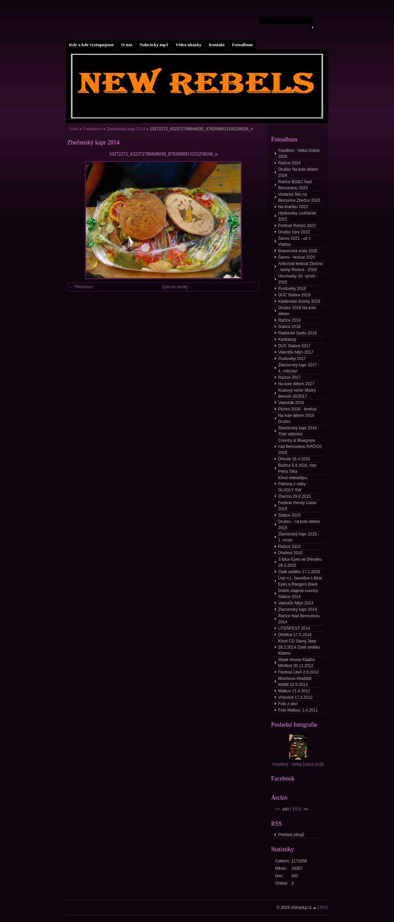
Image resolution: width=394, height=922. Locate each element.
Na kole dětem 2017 (296, 384)
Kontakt (217, 44)
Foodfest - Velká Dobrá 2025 (299, 153)
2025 (296, 809)
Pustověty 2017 (292, 358)
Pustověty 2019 (292, 288)
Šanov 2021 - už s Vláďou (294, 241)
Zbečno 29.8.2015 (294, 496)
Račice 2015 (289, 546)
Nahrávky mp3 (154, 44)
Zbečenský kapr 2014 (125, 129)
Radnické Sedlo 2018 (297, 333)
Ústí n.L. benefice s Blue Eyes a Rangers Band (300, 581)
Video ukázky (188, 44)
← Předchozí (81, 287)
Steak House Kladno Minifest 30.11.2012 (296, 662)
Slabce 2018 (289, 326)
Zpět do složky (175, 287)
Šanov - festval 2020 (296, 257)
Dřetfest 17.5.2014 (294, 634)
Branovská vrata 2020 (298, 251)
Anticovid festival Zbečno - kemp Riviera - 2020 (300, 266)
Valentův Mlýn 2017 (296, 352)
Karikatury (287, 339)
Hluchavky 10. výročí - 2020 (298, 279)
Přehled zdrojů (291, 834)
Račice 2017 (289, 377)
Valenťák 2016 (291, 402)
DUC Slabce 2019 (294, 295)
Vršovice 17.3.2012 (295, 697)
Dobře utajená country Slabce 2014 (298, 593)
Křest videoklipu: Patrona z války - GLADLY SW (293, 483)
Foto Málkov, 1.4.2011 (298, 710)
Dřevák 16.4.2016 (294, 459)
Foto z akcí (288, 703)
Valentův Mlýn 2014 (296, 603)
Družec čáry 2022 (294, 232)
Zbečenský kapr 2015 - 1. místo (298, 537)
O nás (126, 44)
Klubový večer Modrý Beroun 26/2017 (297, 393)
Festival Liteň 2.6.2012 (298, 672)
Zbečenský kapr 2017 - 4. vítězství (298, 368)
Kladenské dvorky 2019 (299, 301)
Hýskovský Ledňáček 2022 (297, 216)
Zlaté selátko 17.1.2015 (299, 571)
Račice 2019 (289, 320)
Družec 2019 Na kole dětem (297, 310)
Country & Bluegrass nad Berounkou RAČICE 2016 (300, 446)
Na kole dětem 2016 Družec (296, 418)
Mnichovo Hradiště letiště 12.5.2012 (294, 681)
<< (277, 809)
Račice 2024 (289, 163)
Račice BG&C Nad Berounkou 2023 (294, 184)
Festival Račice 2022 (297, 225)
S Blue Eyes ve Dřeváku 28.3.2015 (300, 562)
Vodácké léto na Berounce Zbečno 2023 (299, 197)
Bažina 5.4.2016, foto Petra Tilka (297, 468)
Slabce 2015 (289, 515)
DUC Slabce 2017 (294, 345)
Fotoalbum (242, 44)
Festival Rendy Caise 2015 (297, 505)
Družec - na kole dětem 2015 (299, 524)
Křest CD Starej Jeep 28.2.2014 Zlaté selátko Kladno (299, 647)
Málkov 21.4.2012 (294, 691)
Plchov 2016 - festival (297, 409)
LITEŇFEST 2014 (294, 628)
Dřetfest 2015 (290, 553)
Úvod (73, 129)
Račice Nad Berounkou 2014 (299, 619)
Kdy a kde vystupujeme (91, 44)
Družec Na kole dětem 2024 (298, 172)
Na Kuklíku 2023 (293, 206)
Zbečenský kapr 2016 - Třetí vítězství (298, 431)
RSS (324, 907)
